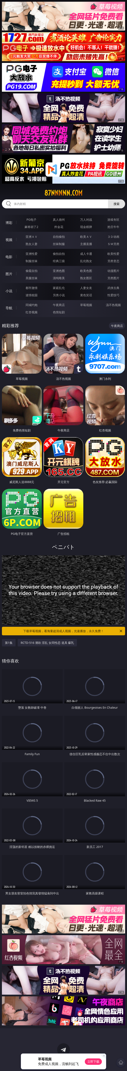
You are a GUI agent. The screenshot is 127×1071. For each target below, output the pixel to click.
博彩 (9, 222)
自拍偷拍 (59, 237)
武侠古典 (113, 288)
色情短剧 (59, 312)
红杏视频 (32, 312)
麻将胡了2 (31, 227)
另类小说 (59, 295)
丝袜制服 (59, 244)
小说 (9, 291)
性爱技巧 (113, 295)
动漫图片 (113, 271)
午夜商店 (59, 305)
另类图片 (113, 278)
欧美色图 (86, 271)
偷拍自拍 (59, 254)
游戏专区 (113, 220)
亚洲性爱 (32, 254)
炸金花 (58, 227)
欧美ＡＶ (86, 237)
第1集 (9, 643)
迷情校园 (32, 295)
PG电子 (31, 220)
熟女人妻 (32, 244)
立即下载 (93, 1061)
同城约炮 (32, 305)
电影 (9, 256)
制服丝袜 (32, 261)
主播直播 (86, 244)
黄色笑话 (86, 295)
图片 (9, 273)
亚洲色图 (59, 271)
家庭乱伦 (59, 288)
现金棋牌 (86, 227)
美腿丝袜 (32, 278)
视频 (9, 239)
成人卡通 (86, 254)
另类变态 (113, 261)
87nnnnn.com (63, 193)
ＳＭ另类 (113, 244)
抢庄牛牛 (113, 227)
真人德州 (59, 220)
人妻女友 (86, 288)
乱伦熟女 (86, 261)
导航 (9, 308)
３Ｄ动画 (113, 237)
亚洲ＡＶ (32, 237)
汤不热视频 (113, 305)
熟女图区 (86, 278)
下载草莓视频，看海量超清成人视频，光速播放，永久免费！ (73, 631)
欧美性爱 (113, 254)
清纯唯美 (59, 278)
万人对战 (86, 220)
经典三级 (59, 261)
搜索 (117, 204)
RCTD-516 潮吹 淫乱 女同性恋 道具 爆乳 (47, 643)
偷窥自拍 (32, 271)
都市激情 (32, 288)
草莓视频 (86, 305)
